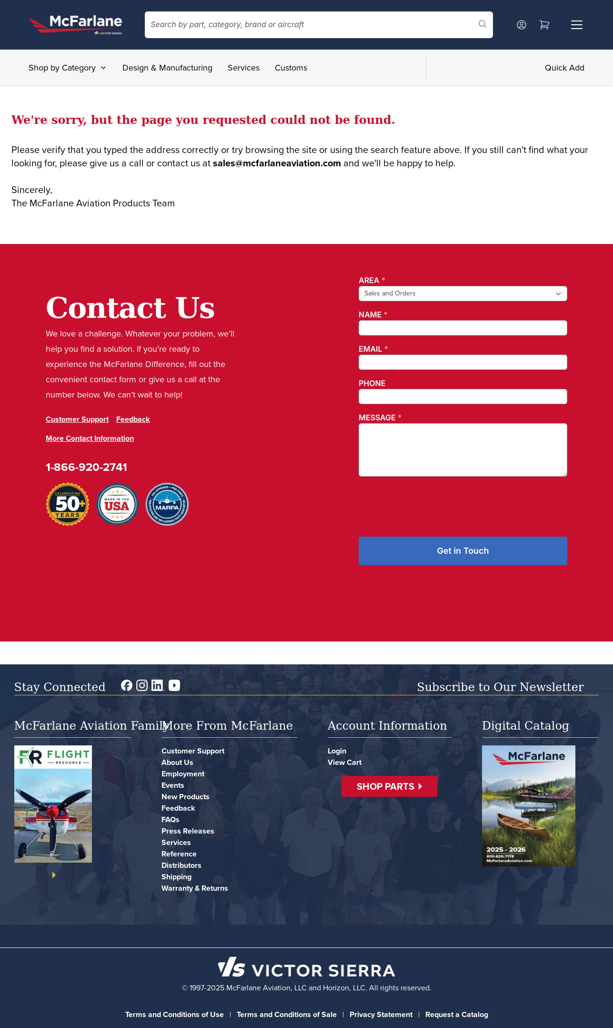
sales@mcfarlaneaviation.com (277, 163)
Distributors (181, 865)
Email (373, 349)
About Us (177, 762)
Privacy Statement (381, 1014)
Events (172, 785)
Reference (179, 853)
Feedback (133, 419)
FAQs (170, 819)
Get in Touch (463, 551)
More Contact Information (90, 438)
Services (244, 67)
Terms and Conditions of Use (174, 1014)
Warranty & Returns (194, 888)
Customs (291, 67)
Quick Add (564, 67)
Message (380, 417)
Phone (372, 383)
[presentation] (431, 502)
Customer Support (77, 419)
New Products (185, 796)
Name (373, 314)
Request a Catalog (456, 1014)
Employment (182, 773)
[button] (389, 786)
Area (372, 280)
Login (337, 750)
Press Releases (187, 830)
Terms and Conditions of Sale (287, 1014)
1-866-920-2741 (86, 467)
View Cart (345, 762)
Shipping (176, 876)
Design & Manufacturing (167, 67)
